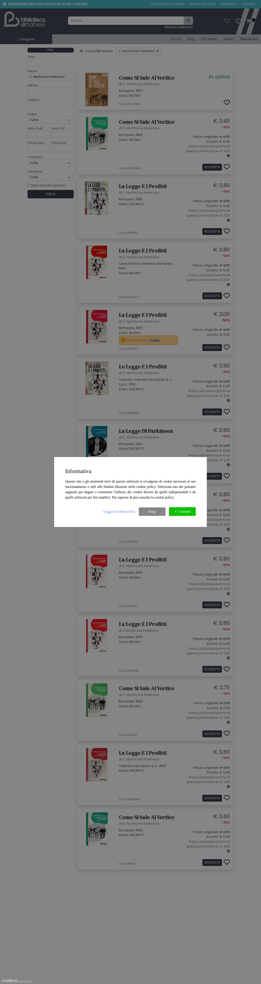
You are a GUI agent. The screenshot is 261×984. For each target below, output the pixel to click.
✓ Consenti (182, 511)
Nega (152, 511)
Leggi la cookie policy (119, 511)
